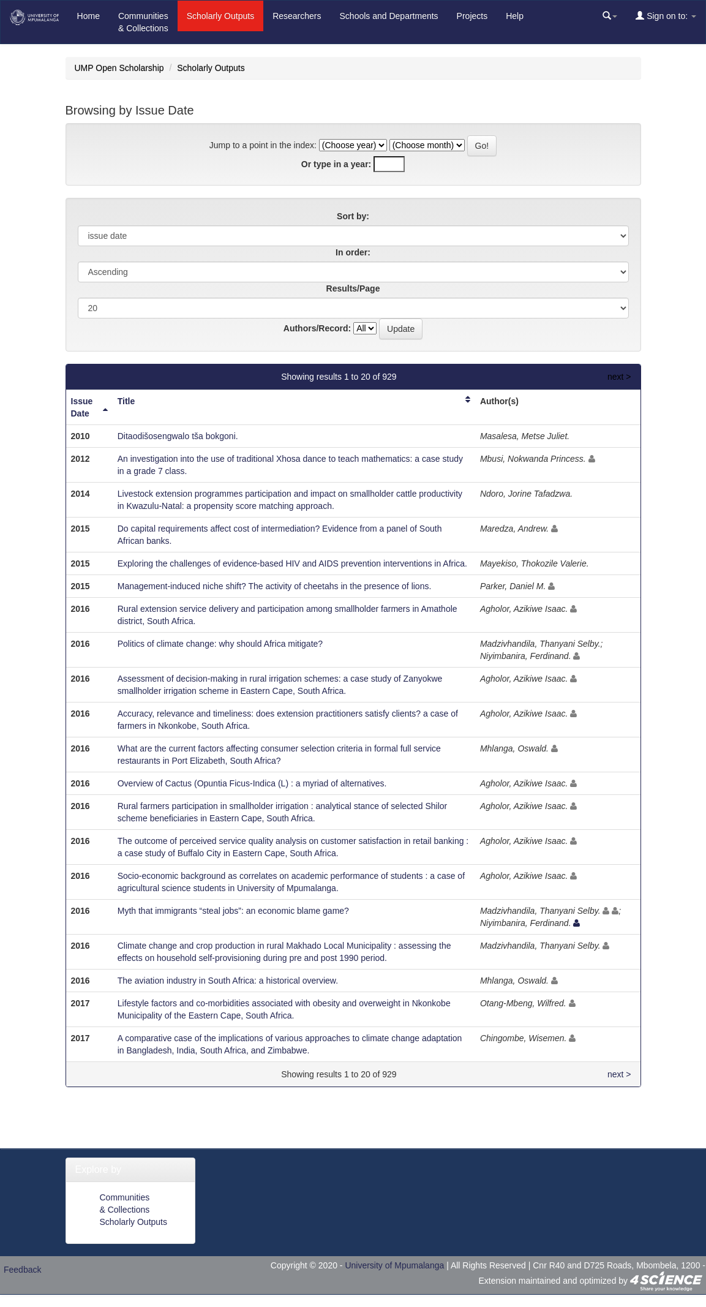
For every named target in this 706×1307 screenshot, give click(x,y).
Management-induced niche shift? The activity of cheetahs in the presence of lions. (275, 586)
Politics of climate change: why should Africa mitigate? (220, 644)
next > (619, 377)
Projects (472, 16)
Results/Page (353, 288)
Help (515, 16)
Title (126, 401)
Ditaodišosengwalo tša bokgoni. (178, 436)
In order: (353, 252)
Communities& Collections (143, 22)
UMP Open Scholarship (119, 68)
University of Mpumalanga (394, 1265)
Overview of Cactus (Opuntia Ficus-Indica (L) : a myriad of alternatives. (252, 783)
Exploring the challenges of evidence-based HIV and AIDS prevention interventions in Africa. (292, 563)
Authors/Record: (317, 328)
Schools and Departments (389, 16)
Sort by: (353, 216)
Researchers (296, 16)
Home (88, 16)
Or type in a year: (336, 164)
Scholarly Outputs (221, 16)
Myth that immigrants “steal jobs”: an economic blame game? (233, 911)
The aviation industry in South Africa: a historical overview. (228, 980)
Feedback (22, 1270)
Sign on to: (666, 15)
